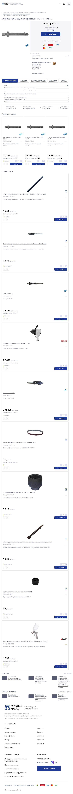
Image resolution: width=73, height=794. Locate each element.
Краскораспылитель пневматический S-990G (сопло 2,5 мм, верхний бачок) (25, 641)
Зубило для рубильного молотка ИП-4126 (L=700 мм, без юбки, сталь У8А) (24, 194)
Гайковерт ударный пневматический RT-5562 (16, 343)
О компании (10, 723)
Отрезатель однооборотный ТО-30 (34, 138)
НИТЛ (67, 85)
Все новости (67, 673)
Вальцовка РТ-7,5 (8, 293)
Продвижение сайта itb (13, 790)
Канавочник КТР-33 (9, 393)
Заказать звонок (49, 768)
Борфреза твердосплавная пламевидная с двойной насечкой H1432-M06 (24, 244)
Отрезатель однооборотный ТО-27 (11, 138)
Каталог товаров (12, 754)
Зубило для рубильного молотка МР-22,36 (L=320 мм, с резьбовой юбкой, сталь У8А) (27, 542)
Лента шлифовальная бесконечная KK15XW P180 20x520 (19, 442)
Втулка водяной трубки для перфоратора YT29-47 (17, 592)
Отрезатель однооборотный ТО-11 (56, 138)
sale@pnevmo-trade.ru (44, 758)
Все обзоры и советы (65, 691)
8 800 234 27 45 (42, 762)
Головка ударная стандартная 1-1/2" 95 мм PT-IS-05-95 (19, 492)
